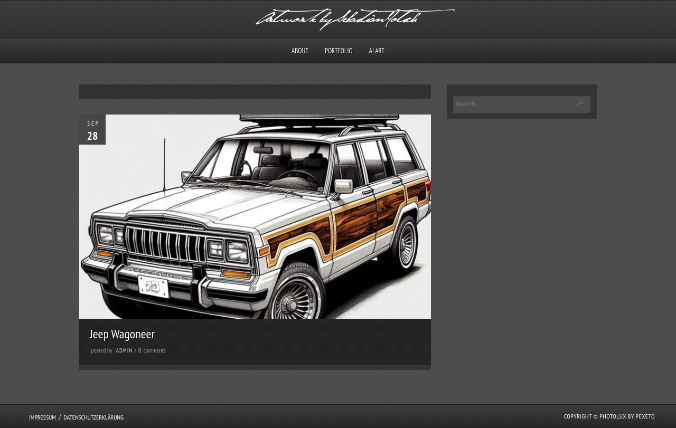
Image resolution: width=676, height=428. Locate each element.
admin (124, 350)
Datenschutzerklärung (93, 417)
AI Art (376, 50)
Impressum (42, 417)
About (300, 50)
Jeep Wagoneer (122, 334)
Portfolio (338, 50)
